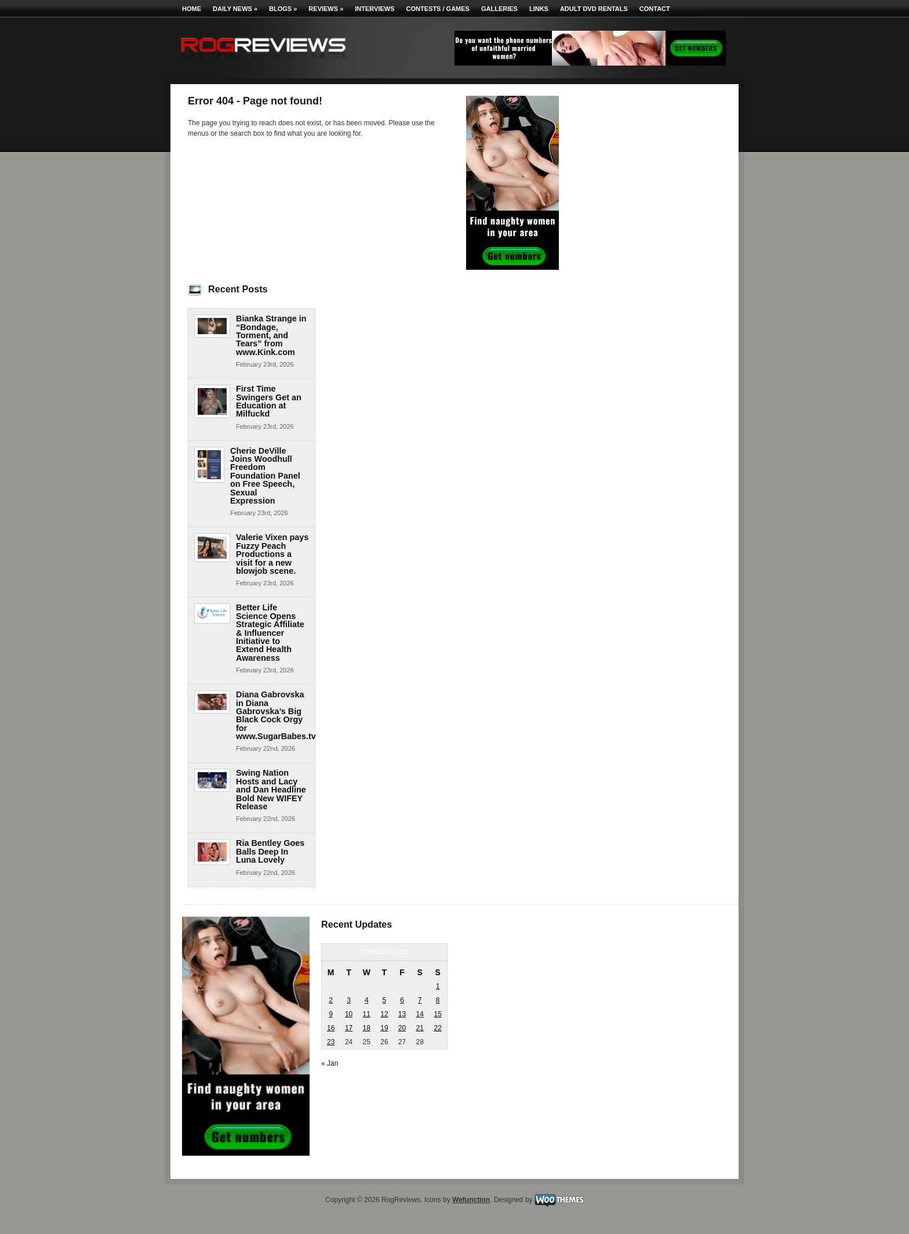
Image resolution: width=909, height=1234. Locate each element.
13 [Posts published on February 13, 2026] (402, 1014)
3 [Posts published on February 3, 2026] (349, 1000)
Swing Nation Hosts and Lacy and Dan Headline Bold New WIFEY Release (271, 789)
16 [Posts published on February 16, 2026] (330, 1028)
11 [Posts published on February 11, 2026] (366, 1014)
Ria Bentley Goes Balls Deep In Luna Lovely (270, 851)
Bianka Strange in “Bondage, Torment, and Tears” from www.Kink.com (271, 335)
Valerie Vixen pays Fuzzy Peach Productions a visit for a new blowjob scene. (272, 554)
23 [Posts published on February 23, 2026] (330, 1042)
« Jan (329, 1063)
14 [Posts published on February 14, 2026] (419, 1014)
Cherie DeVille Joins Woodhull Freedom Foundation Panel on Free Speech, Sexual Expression (265, 475)
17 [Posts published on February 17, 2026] (348, 1028)
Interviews (374, 8)
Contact (654, 8)
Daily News (235, 8)
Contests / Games (438, 8)
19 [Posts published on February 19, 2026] (384, 1028)
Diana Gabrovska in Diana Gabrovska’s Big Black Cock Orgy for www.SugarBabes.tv (276, 715)
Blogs (283, 8)
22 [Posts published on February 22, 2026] (437, 1028)
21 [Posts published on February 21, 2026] (419, 1028)
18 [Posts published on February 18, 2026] (366, 1028)
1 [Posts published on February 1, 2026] (438, 986)
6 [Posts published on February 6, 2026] (402, 1000)
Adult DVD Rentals (594, 8)
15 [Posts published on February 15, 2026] (437, 1014)
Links (538, 8)
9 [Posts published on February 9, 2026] (331, 1014)
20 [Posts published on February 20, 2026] (402, 1028)
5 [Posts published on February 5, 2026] (385, 1000)
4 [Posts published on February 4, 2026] (367, 1000)
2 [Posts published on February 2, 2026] (331, 1000)
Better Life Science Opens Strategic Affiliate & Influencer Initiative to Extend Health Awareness (270, 632)
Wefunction (471, 1200)
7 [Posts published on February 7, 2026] (420, 1000)
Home (191, 8)
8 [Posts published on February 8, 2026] (438, 1000)
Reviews (325, 8)
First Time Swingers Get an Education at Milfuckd (268, 401)
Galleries (499, 8)
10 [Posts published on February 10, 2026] (348, 1014)
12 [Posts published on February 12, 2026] (384, 1014)
